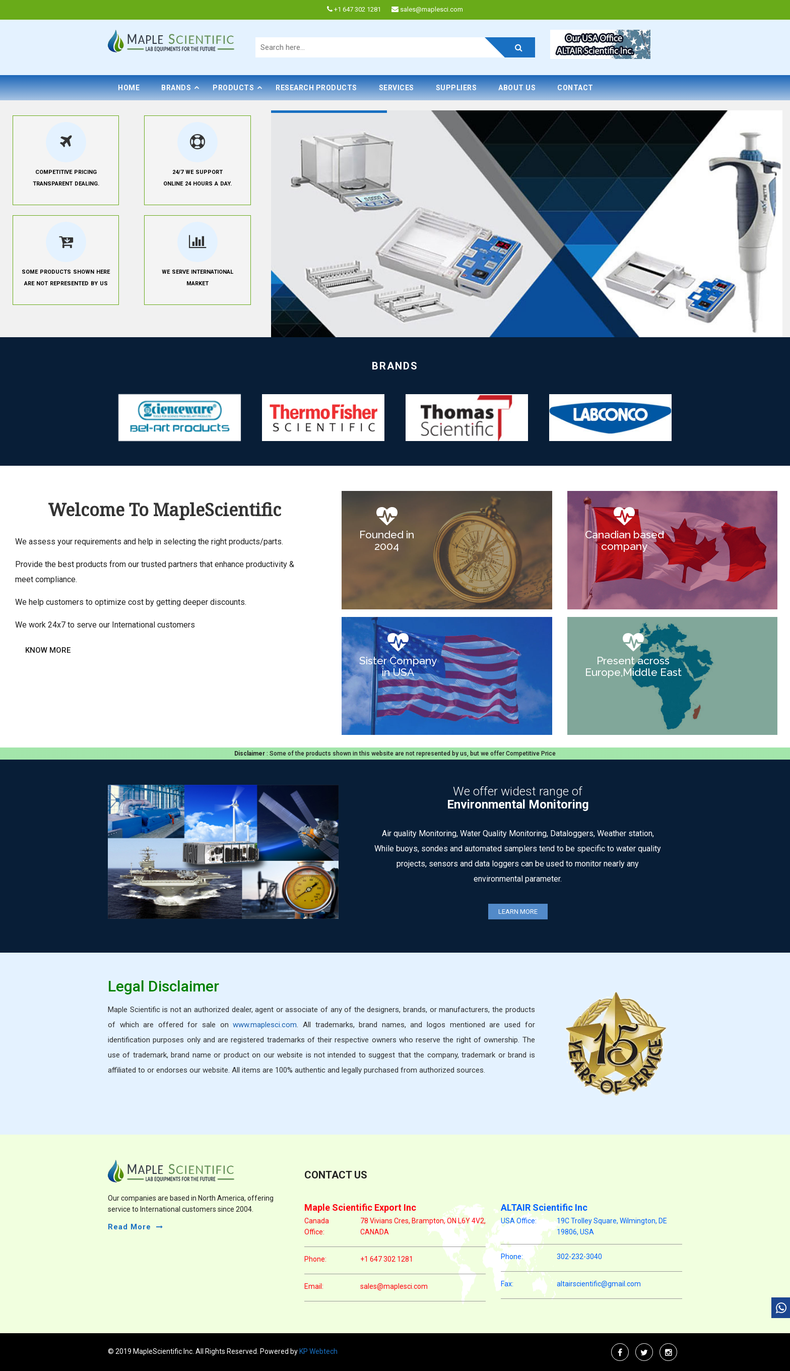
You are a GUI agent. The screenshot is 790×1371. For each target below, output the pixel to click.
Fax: (507, 1284)
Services (396, 88)
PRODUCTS (233, 88)
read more (129, 1226)
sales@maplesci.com (394, 1286)
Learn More (518, 911)
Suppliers (456, 88)
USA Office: (519, 1221)
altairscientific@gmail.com (599, 1284)
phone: (315, 1259)
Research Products (316, 88)
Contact (575, 88)
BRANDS (176, 88)
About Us (517, 88)
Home (129, 88)
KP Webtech (318, 1351)
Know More (48, 650)
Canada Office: (316, 1226)
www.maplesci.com (265, 1024)
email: (313, 1286)
